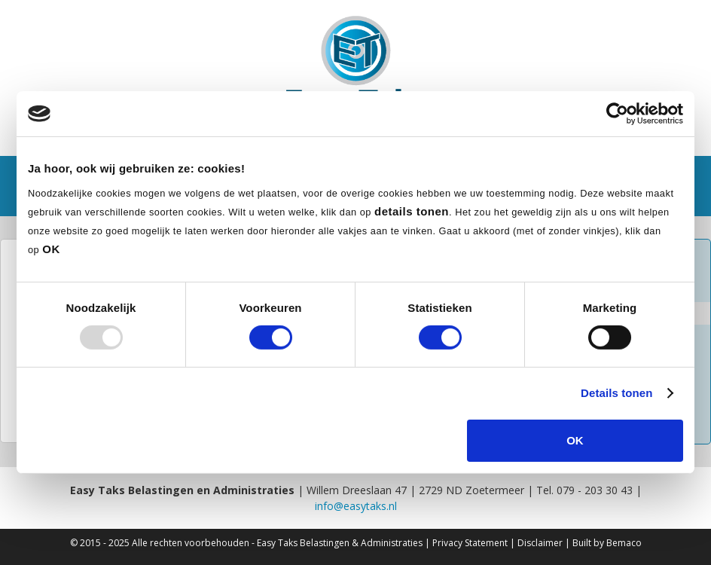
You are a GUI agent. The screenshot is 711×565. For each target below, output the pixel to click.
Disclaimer (540, 542)
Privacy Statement (470, 542)
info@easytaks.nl (356, 506)
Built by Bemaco (607, 542)
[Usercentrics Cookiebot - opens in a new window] (617, 113)
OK (575, 440)
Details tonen (616, 392)
